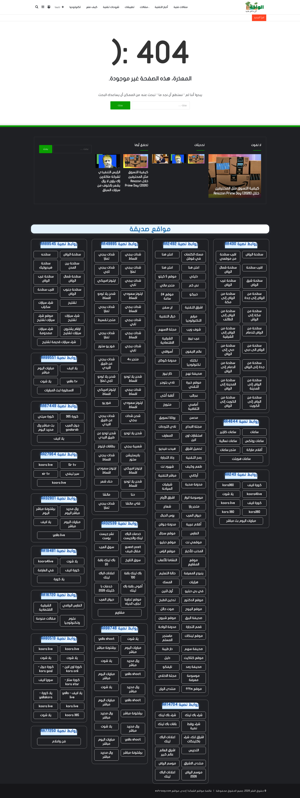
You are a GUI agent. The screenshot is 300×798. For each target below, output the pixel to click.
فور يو (106, 402)
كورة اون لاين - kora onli (72, 669)
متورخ (167, 404)
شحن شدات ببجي (132, 418)
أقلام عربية (193, 524)
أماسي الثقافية (193, 406)
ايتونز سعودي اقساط (133, 296)
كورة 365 (72, 416)
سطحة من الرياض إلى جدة (254, 296)
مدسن (193, 417)
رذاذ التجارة (167, 457)
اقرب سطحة (254, 267)
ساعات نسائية (228, 441)
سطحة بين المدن (72, 265)
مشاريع (119, 612)
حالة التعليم (167, 573)
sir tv (46, 473)
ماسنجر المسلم (167, 638)
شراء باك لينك (193, 715)
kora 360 (228, 512)
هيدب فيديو (167, 448)
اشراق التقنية (194, 307)
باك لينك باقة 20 (106, 562)
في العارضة (46, 570)
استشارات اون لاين (193, 437)
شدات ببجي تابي (106, 269)
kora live (72, 706)
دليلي (193, 276)
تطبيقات (129, 7)
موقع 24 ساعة (167, 296)
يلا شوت (227, 494)
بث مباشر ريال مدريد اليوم (45, 427)
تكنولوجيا (75, 7)
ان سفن (167, 307)
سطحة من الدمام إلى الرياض (228, 367)
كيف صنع (91, 7)
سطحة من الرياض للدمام (254, 330)
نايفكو (167, 666)
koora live (228, 503)
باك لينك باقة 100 (133, 575)
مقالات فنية (181, 7)
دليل (167, 658)
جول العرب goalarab (72, 427)
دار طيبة (167, 649)
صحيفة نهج (193, 373)
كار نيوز (167, 373)
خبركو (193, 294)
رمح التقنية (194, 457)
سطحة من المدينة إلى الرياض (228, 384)
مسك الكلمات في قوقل (193, 256)
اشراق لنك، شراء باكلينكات (194, 739)
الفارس (193, 533)
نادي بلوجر (167, 382)
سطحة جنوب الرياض (72, 291)
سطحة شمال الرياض (228, 269)
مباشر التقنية (167, 475)
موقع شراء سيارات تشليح (46, 318)
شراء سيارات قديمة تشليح (59, 342)
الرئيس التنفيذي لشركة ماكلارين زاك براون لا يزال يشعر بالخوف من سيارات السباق (108, 181)
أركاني (193, 475)
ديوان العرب (193, 515)
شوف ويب (193, 329)
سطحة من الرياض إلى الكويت (254, 401)
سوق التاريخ (133, 560)
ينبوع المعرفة (193, 573)
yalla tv (72, 381)
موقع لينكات (194, 635)
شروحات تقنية (111, 7)
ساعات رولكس (254, 441)
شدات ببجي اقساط (133, 256)
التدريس (194, 750)
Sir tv (72, 464)
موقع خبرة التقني (193, 384)
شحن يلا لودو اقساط (106, 296)
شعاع (167, 506)
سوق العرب (106, 547)
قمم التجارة (194, 627)
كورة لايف (254, 485)
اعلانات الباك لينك (167, 739)
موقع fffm (194, 689)
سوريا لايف (46, 680)
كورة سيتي (46, 416)
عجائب (193, 395)
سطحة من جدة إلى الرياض (254, 365)
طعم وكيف (193, 466)
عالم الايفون (193, 351)
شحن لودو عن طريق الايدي (106, 435)
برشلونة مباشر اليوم (45, 511)
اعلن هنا (167, 254)
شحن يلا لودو (133, 433)
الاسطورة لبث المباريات (58, 390)
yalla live (59, 535)
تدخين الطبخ (167, 600)
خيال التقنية (167, 316)
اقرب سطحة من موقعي (228, 256)
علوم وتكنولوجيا (72, 620)
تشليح (72, 302)
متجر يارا (193, 506)
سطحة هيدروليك (45, 265)
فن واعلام (59, 741)
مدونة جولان (167, 524)
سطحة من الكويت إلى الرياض (228, 401)
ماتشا (106, 494)
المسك (167, 582)
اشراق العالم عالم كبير (167, 752)
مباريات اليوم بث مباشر (241, 520)
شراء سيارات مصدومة (45, 331)
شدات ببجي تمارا (106, 256)
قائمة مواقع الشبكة (200, 790)
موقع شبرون (167, 618)
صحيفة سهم (193, 649)
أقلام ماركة (254, 450)
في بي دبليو (193, 591)
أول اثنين (167, 591)
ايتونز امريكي (106, 280)
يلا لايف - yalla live (72, 695)
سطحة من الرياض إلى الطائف (228, 315)
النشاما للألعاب (167, 560)
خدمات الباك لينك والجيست (133, 536)
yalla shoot (106, 638)
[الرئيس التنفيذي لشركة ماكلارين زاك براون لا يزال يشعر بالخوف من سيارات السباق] (178, 158)
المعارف (167, 435)
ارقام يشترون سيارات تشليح (72, 331)
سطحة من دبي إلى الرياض (228, 350)
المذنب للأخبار (193, 551)
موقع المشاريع (193, 562)
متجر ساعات (228, 450)
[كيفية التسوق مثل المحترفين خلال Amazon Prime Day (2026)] (196, 158)
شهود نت (167, 466)
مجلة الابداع (193, 426)
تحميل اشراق (193, 448)
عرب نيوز (193, 338)
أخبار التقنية (161, 7)
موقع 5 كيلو (167, 276)
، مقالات (144, 7)
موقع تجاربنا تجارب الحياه (132, 601)
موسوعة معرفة (193, 678)
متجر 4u (133, 359)
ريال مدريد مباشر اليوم (72, 511)
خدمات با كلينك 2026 (106, 588)
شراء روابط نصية (193, 726)
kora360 (228, 485)
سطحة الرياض (254, 254)
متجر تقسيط (106, 320)
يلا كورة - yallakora (45, 695)
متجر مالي (167, 285)
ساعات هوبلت (241, 458)
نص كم (194, 285)
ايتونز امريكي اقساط (106, 392)
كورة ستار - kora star (72, 682)
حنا (133, 494)
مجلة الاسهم (167, 329)
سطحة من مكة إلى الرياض (254, 315)
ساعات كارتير (228, 432)
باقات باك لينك (167, 724)
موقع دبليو (167, 542)
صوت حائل (167, 609)
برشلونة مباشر (106, 647)
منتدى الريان (167, 689)
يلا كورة (59, 579)
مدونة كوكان (167, 360)
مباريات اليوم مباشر (132, 650)
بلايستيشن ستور (133, 457)
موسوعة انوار (193, 497)
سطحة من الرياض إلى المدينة (254, 384)
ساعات (254, 432)
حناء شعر (106, 481)
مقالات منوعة (46, 618)
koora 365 (72, 715)
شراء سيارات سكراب (45, 305)
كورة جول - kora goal (46, 669)
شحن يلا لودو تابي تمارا (106, 378)
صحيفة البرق (193, 618)
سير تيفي (72, 473)
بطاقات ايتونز (106, 446)
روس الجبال (167, 515)
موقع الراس (167, 551)
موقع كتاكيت (193, 658)
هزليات (193, 582)
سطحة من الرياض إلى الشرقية (228, 332)
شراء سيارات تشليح (72, 318)
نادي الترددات (167, 426)
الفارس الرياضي (72, 605)
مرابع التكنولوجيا (193, 318)
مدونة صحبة (193, 484)
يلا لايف (72, 368)
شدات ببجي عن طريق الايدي (106, 363)
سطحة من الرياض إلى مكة (228, 298)
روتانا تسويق (167, 417)
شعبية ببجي (133, 446)
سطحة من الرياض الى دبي (254, 347)
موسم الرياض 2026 (193, 774)
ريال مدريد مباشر (133, 663)
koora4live (254, 494)
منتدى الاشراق (193, 763)
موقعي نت (193, 542)
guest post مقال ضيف (133, 549)
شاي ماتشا (133, 503)
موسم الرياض (167, 763)
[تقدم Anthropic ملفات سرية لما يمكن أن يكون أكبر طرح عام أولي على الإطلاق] (160, 158)
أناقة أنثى (167, 395)
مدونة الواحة (167, 627)
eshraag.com (163, 790)
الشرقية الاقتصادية (167, 340)
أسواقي (167, 351)
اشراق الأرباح (167, 497)
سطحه (45, 254)
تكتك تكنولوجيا (194, 362)
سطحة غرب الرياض (228, 282)
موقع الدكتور (193, 600)
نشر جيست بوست (106, 536)
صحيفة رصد (194, 666)
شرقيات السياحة (167, 486)
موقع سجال (167, 533)
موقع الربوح (193, 609)
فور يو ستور (106, 346)
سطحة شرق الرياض (254, 282)
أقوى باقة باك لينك (133, 588)
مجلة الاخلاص (167, 675)
